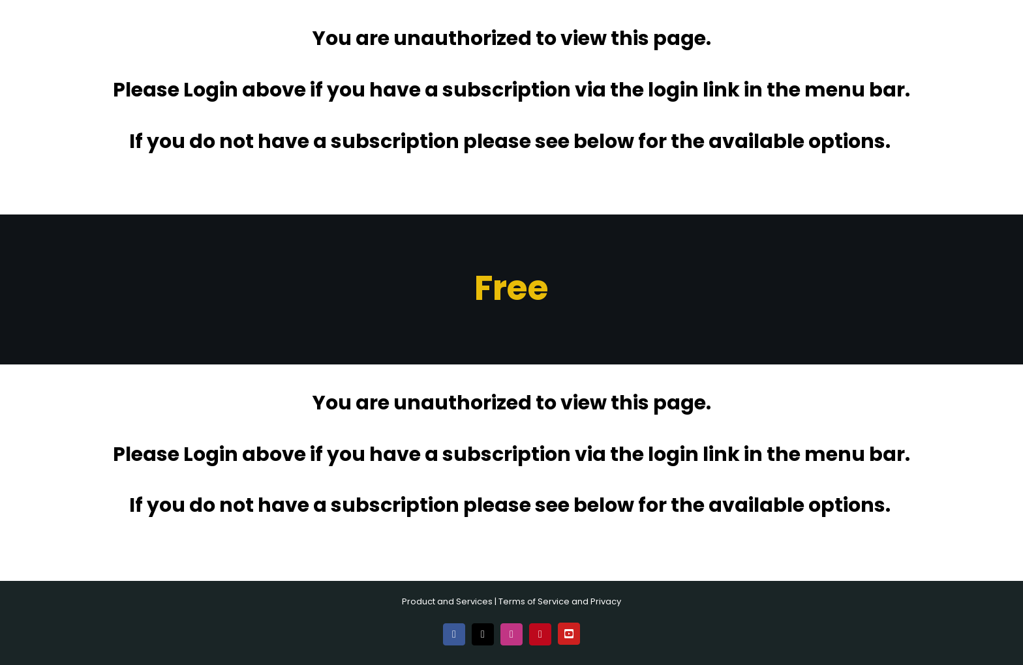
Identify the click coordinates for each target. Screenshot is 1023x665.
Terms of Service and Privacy (559, 601)
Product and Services (447, 601)
